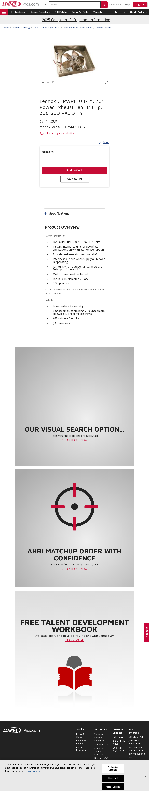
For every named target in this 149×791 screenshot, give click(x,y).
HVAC (36, 27)
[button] (104, 4)
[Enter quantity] (47, 158)
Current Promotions (40, 12)
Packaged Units (51, 27)
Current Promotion (81, 749)
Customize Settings (113, 774)
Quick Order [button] (137, 12)
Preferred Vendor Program (99, 751)
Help (127, 4)
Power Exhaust (104, 27)
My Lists (120, 12)
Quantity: (48, 151)
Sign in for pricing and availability (57, 133)
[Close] (145, 782)
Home (6, 27)
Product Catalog (19, 12)
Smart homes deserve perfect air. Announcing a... (137, 752)
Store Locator (115, 4)
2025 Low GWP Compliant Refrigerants (136, 740)
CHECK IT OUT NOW (74, 440)
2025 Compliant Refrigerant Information (76, 19)
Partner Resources (99, 739)
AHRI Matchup (61, 12)
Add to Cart (74, 170)
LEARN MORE (74, 640)
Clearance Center (81, 742)
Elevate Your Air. (137, 760)
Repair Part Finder (80, 12)
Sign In (140, 4)
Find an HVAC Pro (101, 760)
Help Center (118, 737)
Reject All (113, 783)
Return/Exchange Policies (120, 743)
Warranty (97, 12)
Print (103, 142)
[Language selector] (42, 4)
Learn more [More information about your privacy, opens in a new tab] (34, 776)
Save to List (74, 179)
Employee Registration (119, 749)
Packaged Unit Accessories (77, 27)
